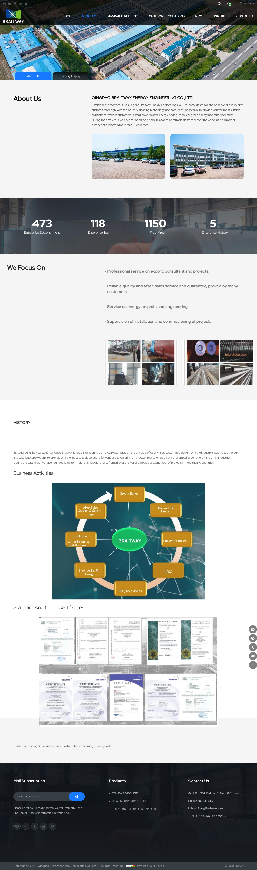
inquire (220, 16)
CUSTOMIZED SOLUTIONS (167, 16)
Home (66, 16)
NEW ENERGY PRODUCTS (129, 801)
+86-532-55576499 (212, 816)
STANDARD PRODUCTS (122, 16)
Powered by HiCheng (150, 866)
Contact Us (245, 16)
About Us (89, 16)
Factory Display (70, 76)
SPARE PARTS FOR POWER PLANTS (135, 809)
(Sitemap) (236, 866)
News (199, 16)
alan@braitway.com (210, 808)
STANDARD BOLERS (125, 793)
